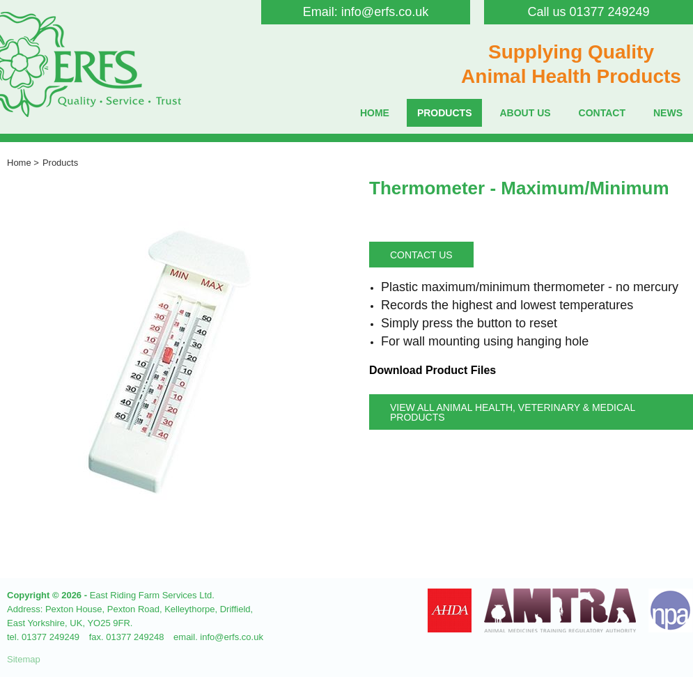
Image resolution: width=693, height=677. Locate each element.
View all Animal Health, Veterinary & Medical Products (512, 412)
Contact (602, 112)
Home (374, 112)
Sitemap (23, 659)
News (668, 112)
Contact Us (421, 254)
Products (444, 112)
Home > (23, 162)
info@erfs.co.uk (384, 12)
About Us (524, 112)
